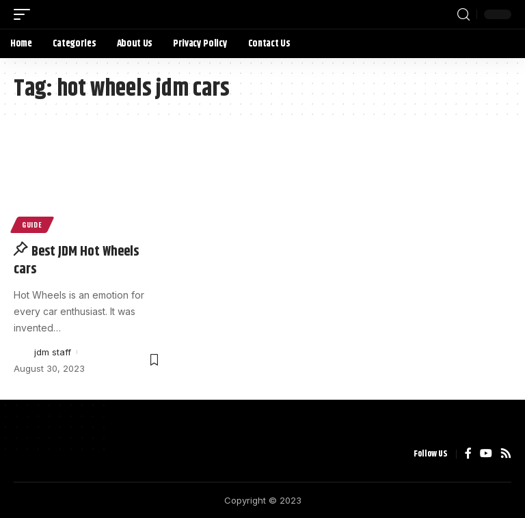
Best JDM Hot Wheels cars (76, 260)
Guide (32, 224)
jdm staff (52, 351)
